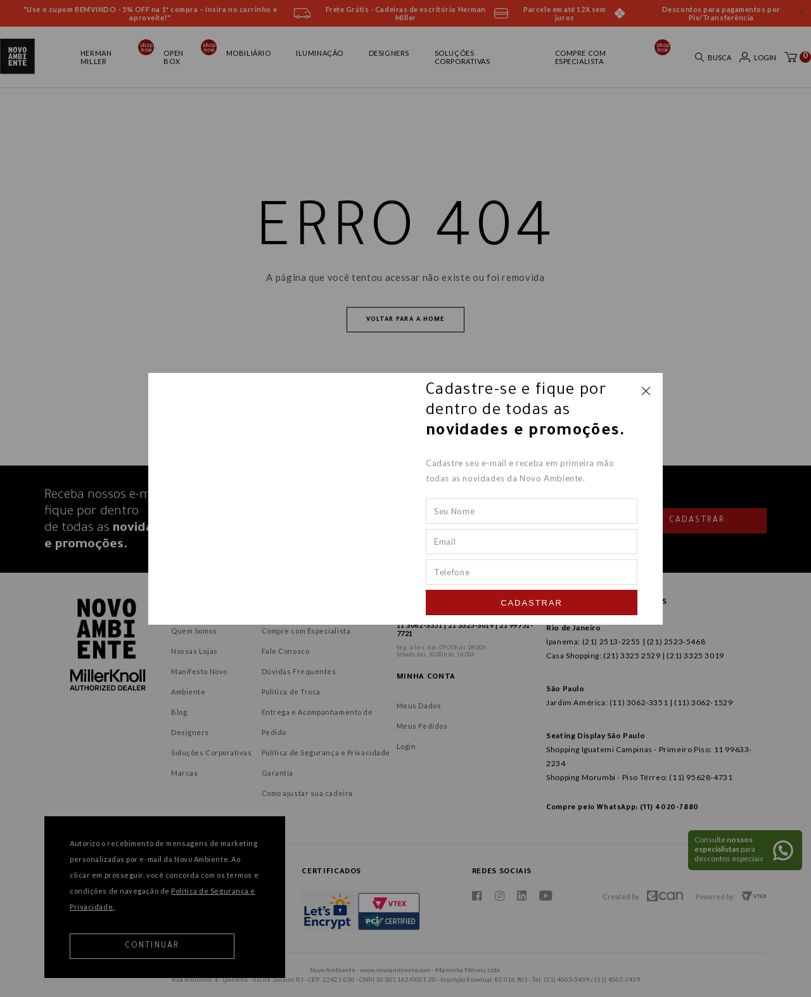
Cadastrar (532, 603)
